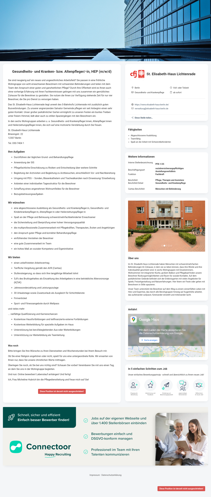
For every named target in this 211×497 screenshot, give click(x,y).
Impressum (95, 475)
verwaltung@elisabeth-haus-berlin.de (151, 108)
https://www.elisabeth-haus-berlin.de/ (152, 104)
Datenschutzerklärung (111, 475)
